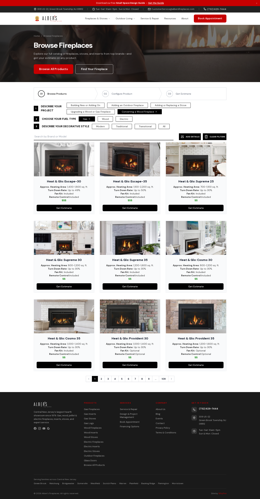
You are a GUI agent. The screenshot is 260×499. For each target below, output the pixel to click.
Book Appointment (210, 18)
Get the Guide (156, 3)
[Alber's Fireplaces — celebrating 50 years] (48, 18)
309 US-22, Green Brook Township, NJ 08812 (58, 9)
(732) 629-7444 (208, 408)
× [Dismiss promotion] (256, 3)
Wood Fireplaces (93, 427)
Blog (158, 414)
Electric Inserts (92, 446)
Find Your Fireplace (94, 69)
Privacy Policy (163, 427)
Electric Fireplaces (93, 441)
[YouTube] (44, 428)
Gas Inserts (90, 414)
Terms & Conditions (166, 432)
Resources (170, 18)
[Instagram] (39, 428)
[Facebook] (35, 428)
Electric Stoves (92, 451)
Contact (160, 423)
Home (37, 36)
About (184, 18)
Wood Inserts (91, 432)
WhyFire (222, 493)
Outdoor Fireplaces (94, 455)
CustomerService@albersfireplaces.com (171, 9)
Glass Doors (90, 460)
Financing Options (129, 426)
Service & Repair (150, 18)
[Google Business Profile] (48, 428)
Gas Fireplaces (92, 409)
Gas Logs (89, 423)
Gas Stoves (90, 418)
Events (159, 418)
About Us (160, 409)
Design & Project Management (128, 416)
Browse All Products (53, 69)
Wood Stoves (91, 437)
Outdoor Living (125, 18)
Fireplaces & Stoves (97, 18)
